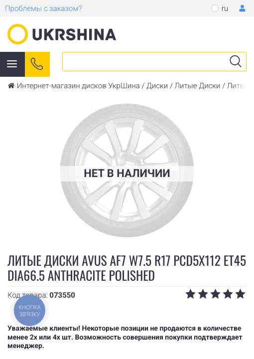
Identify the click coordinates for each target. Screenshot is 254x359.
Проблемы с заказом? (43, 8)
